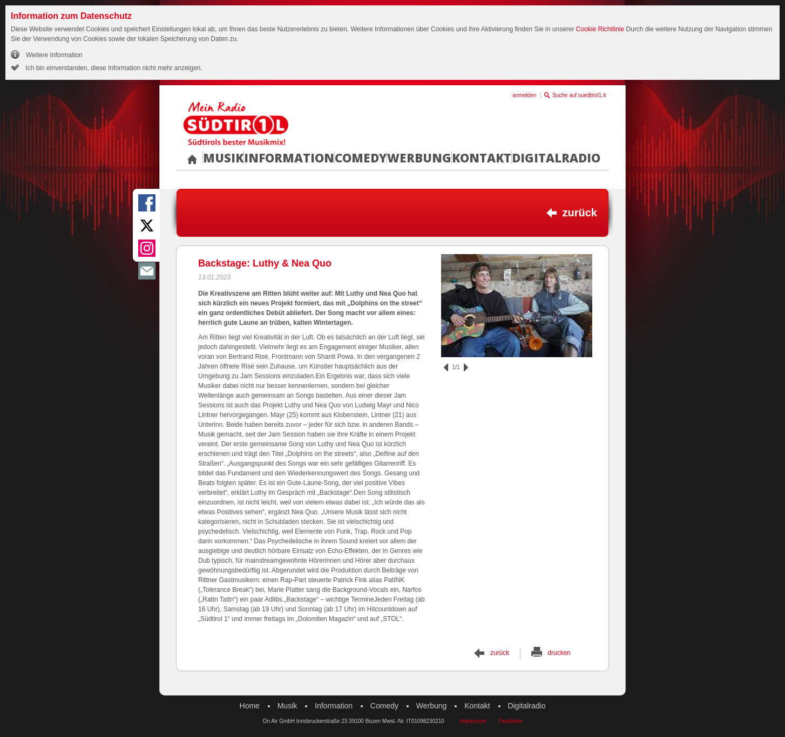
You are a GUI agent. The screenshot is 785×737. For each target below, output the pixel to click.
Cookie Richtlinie (600, 29)
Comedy (361, 157)
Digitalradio (556, 157)
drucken (559, 653)
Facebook (510, 721)
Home (250, 705)
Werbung (419, 157)
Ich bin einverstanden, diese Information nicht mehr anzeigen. (113, 68)
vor (466, 367)
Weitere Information (54, 55)
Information (289, 157)
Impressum (472, 721)
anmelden (524, 95)
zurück (580, 212)
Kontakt (481, 157)
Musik (223, 157)
